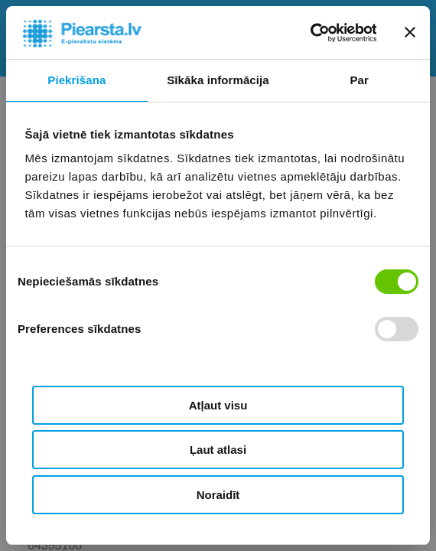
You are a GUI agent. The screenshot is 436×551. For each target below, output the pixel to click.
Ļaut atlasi (218, 449)
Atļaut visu (218, 405)
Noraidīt (218, 494)
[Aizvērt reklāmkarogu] (410, 32)
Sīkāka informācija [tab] (218, 79)
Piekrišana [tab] (76, 79)
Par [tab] (359, 79)
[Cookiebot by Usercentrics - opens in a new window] (309, 33)
